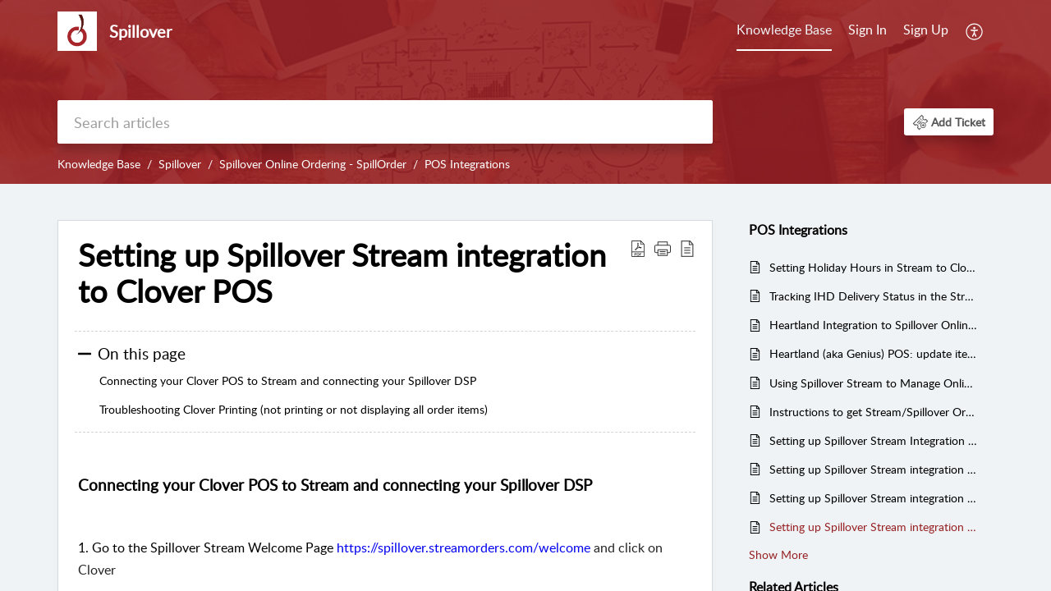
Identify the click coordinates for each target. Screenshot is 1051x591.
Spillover (179, 164)
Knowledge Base (784, 30)
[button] (975, 31)
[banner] (525, 92)
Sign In (867, 30)
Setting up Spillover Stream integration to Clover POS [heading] (342, 273)
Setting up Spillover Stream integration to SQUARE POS (873, 469)
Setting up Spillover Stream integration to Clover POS (873, 526)
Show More (778, 554)
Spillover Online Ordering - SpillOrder (312, 164)
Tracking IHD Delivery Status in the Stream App (873, 296)
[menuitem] (784, 31)
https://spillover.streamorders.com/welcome (463, 547)
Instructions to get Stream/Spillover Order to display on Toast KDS (873, 411)
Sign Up (925, 30)
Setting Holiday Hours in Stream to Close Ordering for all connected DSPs (873, 267)
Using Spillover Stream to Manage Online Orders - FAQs (873, 383)
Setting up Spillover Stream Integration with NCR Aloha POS (873, 440)
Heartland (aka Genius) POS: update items (873, 353)
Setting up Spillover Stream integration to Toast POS (873, 498)
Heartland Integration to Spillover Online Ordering (873, 324)
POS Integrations (467, 164)
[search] (385, 122)
